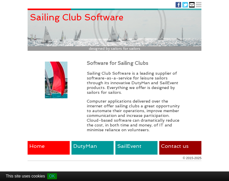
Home (37, 146)
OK (52, 176)
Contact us (175, 146)
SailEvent (129, 146)
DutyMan (85, 146)
